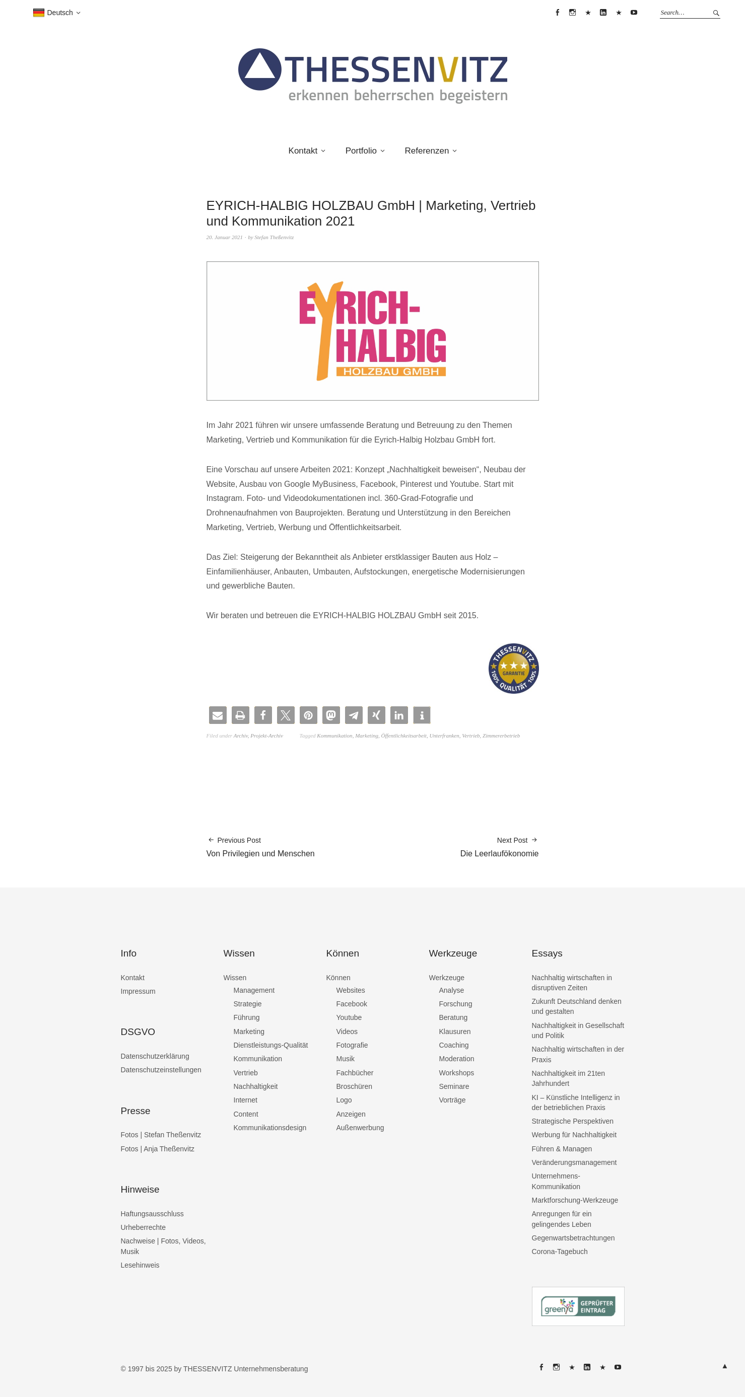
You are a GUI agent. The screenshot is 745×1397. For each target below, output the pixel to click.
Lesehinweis (140, 1265)
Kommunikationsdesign (270, 1128)
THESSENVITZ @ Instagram (572, 12)
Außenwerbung (360, 1128)
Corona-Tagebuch (560, 1251)
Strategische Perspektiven (573, 1121)
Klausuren (455, 1031)
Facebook (351, 1004)
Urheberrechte (143, 1227)
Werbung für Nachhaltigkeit (574, 1135)
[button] (218, 715)
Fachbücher (355, 1073)
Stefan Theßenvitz (274, 237)
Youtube (349, 1017)
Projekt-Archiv (266, 735)
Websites (350, 990)
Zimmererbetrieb (501, 735)
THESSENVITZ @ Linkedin (603, 12)
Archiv (241, 735)
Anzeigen (351, 1114)
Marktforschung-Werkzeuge (575, 1200)
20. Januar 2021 (225, 237)
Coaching (454, 1045)
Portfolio (361, 151)
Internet (245, 1100)
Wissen (235, 978)
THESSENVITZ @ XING (618, 12)
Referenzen (427, 151)
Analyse (451, 990)
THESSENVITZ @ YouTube (634, 12)
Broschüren (354, 1086)
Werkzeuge (447, 978)
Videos (347, 1031)
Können (338, 978)
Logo (344, 1100)
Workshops (457, 1073)
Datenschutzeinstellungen (161, 1070)
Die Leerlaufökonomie (499, 846)
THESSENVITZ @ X (587, 12)
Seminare (454, 1086)
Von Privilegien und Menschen (261, 846)
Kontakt (303, 151)
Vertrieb (471, 735)
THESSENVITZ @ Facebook (557, 12)
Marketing (366, 735)
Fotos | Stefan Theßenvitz (161, 1135)
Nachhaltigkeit (256, 1086)
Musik (345, 1059)
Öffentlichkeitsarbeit (403, 735)
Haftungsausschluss (152, 1214)
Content (246, 1114)
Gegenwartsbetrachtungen (573, 1238)
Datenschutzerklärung (155, 1056)
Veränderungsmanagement (574, 1162)
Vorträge (452, 1100)
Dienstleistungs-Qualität (271, 1045)
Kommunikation (334, 735)
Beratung (453, 1017)
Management (254, 990)
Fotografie (352, 1045)
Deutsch (53, 13)
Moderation (457, 1059)
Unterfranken (444, 735)
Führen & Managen (562, 1149)
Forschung (455, 1004)
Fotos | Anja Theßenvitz (158, 1149)
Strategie (248, 1004)
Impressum (138, 991)
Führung (247, 1017)
